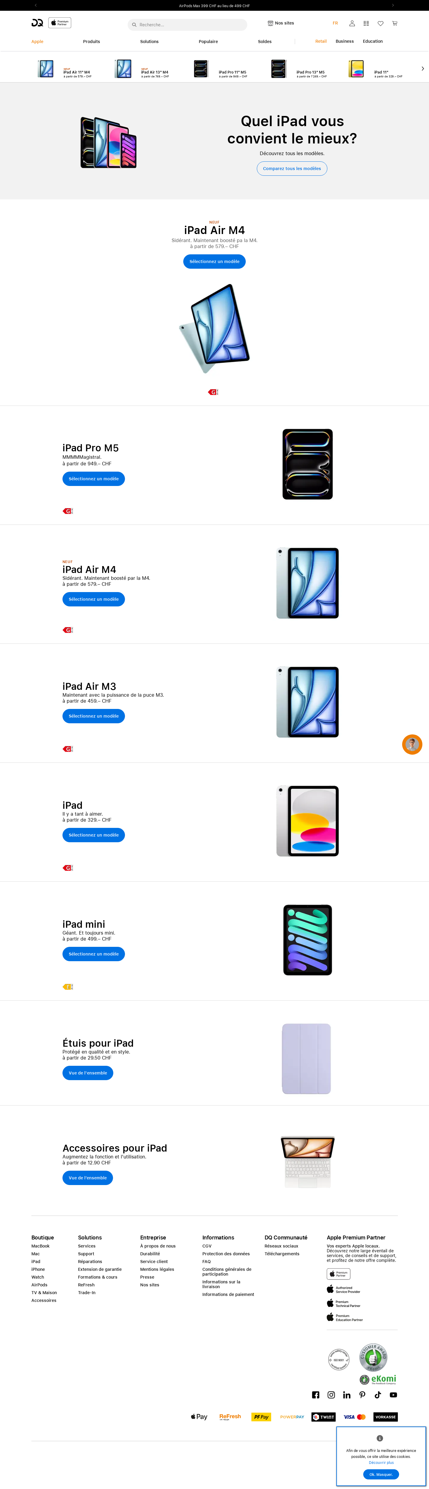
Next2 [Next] (391, 5)
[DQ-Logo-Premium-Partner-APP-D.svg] (51, 22)
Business (345, 41)
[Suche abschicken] (134, 25)
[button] (352, 23)
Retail (321, 41)
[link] (395, 25)
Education (373, 41)
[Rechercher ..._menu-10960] (187, 25)
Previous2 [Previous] (38, 5)
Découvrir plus (381, 1463)
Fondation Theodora (198, 6)
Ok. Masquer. (381, 1475)
